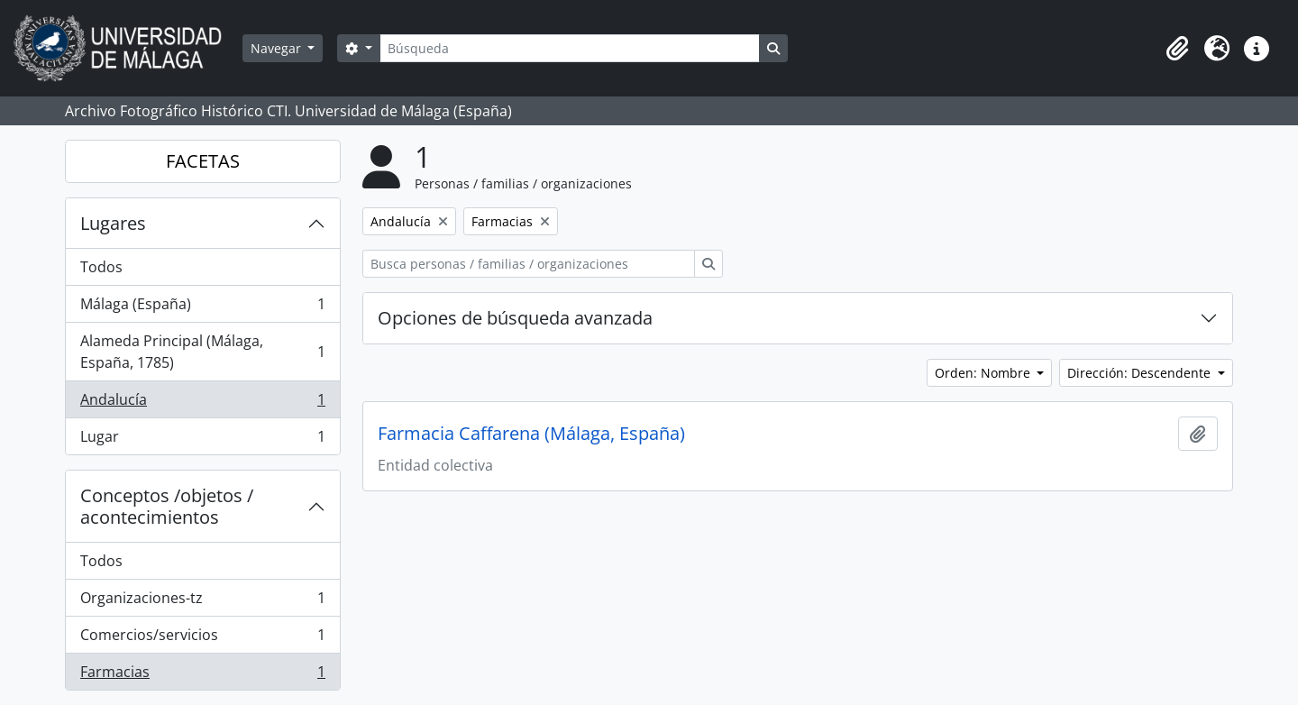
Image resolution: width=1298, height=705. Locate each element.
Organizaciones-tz (202, 602)
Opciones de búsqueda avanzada (515, 318)
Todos (101, 267)
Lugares (113, 223)
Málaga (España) (202, 308)
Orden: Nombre (984, 372)
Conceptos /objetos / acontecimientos (166, 506)
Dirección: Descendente (1140, 372)
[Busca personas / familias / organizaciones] (528, 264)
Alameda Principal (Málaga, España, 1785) (202, 351)
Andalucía (202, 403)
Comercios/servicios (202, 639)
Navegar (278, 48)
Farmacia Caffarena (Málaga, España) (531, 433)
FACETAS (203, 161)
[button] (1177, 49)
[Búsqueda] (569, 48)
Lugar (202, 440)
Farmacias (202, 675)
